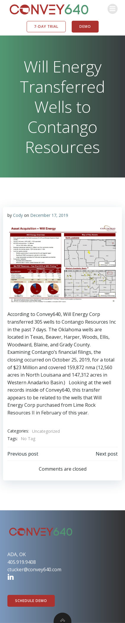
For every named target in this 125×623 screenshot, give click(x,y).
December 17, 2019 (49, 215)
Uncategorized (46, 431)
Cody (18, 215)
